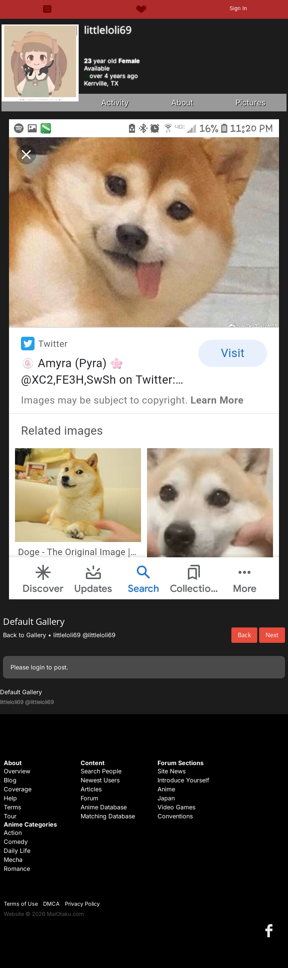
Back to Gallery (24, 635)
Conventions (175, 816)
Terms (12, 807)
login (38, 667)
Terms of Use (21, 903)
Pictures (251, 102)
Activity (115, 102)
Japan (166, 798)
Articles (91, 789)
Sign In (238, 8)
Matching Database (108, 816)
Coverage (18, 789)
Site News (172, 771)
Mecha (13, 859)
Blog (10, 780)
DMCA (51, 903)
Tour (10, 816)
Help (10, 798)
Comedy (16, 841)
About (182, 102)
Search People (101, 771)
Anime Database (104, 807)
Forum (89, 798)
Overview (17, 771)
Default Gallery (21, 692)
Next (272, 635)
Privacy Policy (82, 903)
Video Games (176, 807)
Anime (166, 789)
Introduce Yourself (183, 780)
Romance (17, 868)
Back (244, 635)
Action (13, 832)
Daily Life (17, 850)
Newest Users (100, 780)
